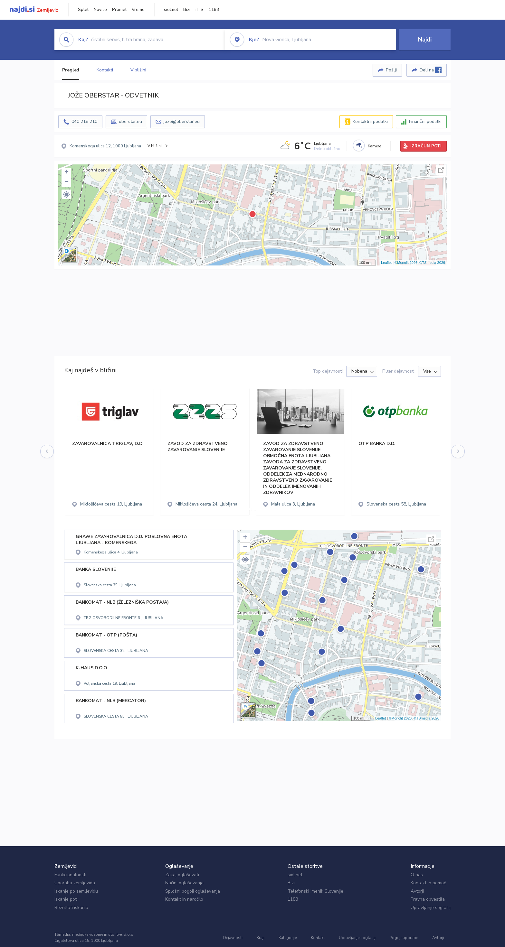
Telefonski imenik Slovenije (315, 891)
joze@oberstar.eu (182, 121)
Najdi (425, 39)
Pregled (70, 70)
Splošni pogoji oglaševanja (192, 891)
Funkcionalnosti (70, 875)
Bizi (186, 10)
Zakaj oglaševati (182, 875)
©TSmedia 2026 (432, 263)
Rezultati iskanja (71, 908)
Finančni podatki (425, 121)
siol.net (171, 10)
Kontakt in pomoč (428, 883)
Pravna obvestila (428, 899)
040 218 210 (84, 121)
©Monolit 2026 (406, 263)
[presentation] (47, 451)
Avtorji (417, 891)
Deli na (431, 70)
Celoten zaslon (441, 170)
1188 (214, 10)
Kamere (374, 146)
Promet (119, 10)
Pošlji (391, 70)
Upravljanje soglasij (431, 908)
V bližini (138, 70)
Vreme (138, 10)
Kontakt (318, 937)
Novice (100, 10)
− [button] (66, 182)
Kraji (260, 937)
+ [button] (66, 172)
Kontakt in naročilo (184, 899)
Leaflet (386, 263)
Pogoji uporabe (404, 937)
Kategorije (288, 937)
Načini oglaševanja (184, 883)
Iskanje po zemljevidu (76, 891)
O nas (417, 875)
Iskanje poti (66, 899)
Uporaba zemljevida (74, 883)
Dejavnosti (233, 937)
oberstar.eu (130, 121)
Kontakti (105, 70)
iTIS (199, 10)
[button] (66, 194)
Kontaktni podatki (370, 121)
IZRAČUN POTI (426, 146)
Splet (83, 10)
